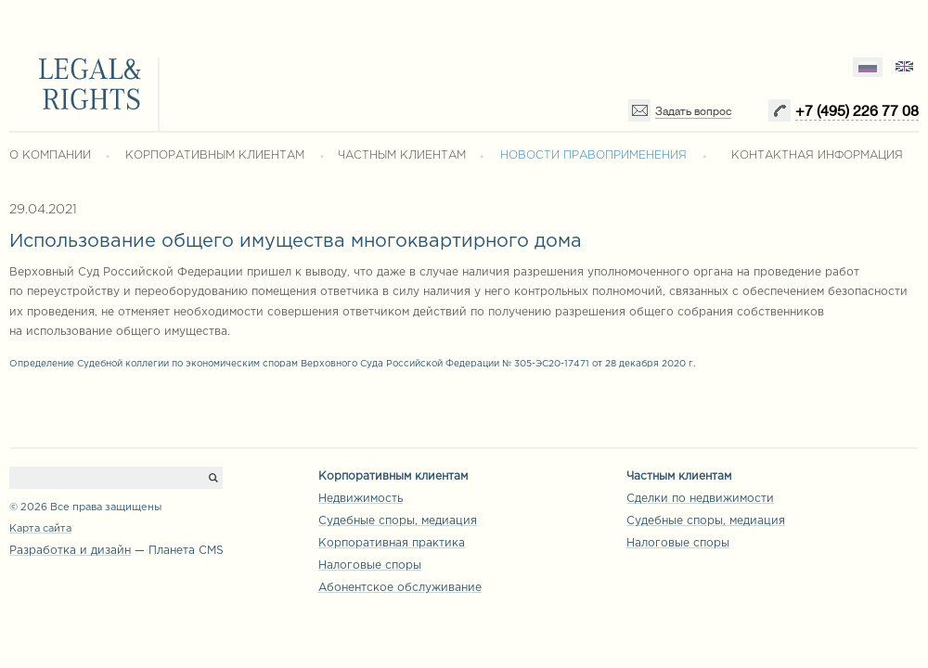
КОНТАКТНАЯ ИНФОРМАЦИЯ (817, 155)
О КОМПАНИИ (50, 155)
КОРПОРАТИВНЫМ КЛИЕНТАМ (214, 155)
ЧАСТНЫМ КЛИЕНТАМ (402, 155)
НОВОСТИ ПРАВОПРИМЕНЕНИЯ (593, 155)
